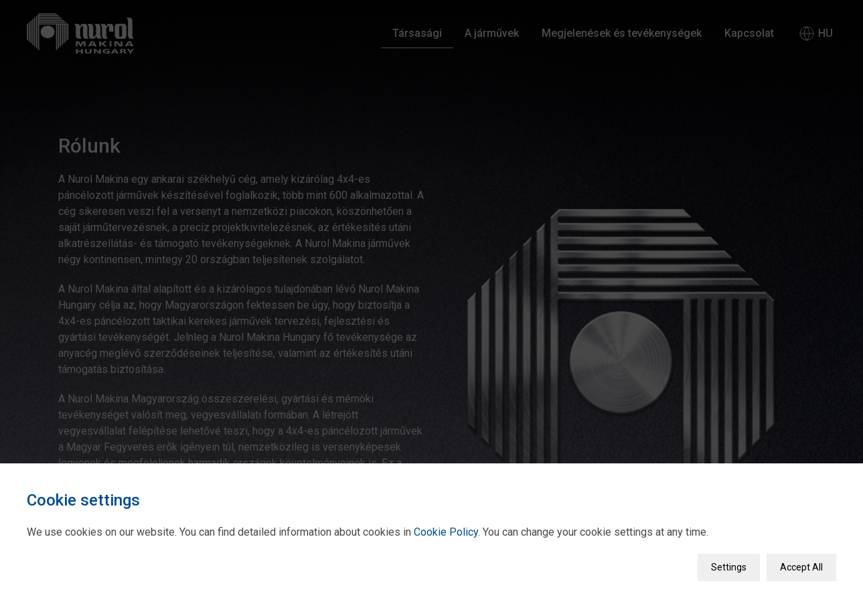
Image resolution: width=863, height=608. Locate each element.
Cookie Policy (446, 530)
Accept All (801, 565)
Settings (729, 565)
